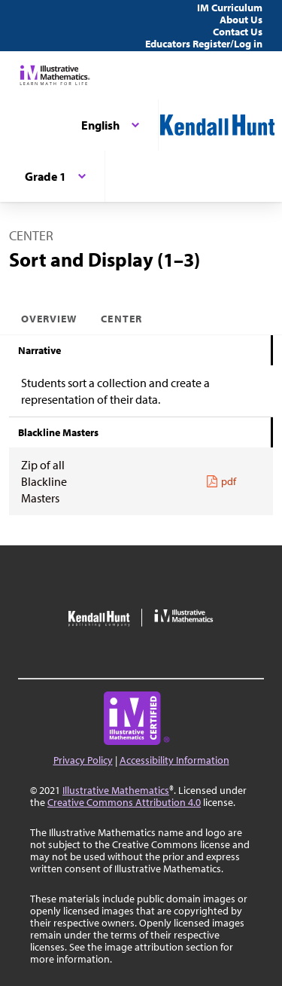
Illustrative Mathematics (115, 790)
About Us (241, 20)
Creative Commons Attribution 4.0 (124, 802)
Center (121, 318)
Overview (49, 318)
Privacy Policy (83, 760)
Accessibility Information (174, 760)
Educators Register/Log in (203, 44)
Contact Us (237, 32)
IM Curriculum (229, 8)
